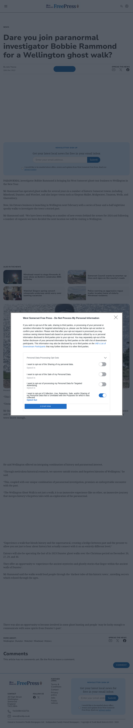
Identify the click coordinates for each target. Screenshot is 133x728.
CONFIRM (45, 406)
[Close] (117, 318)
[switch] (102, 364)
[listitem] (66, 357)
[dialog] (66, 364)
